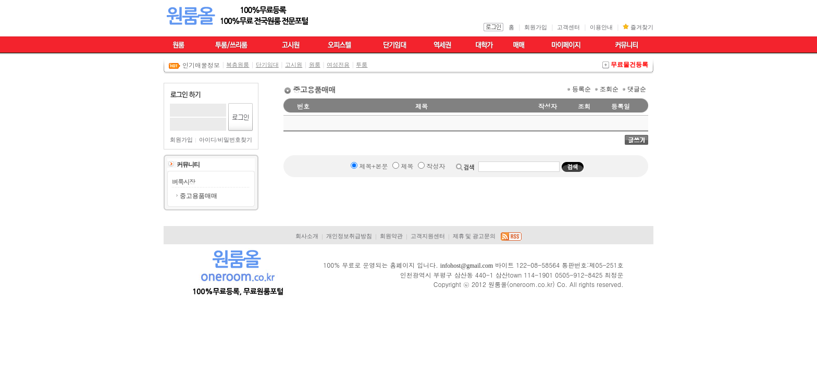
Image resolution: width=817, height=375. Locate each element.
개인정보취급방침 (349, 236)
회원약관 (391, 236)
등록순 (581, 89)
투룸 (361, 64)
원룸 (314, 64)
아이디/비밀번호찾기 (225, 140)
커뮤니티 (188, 164)
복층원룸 (237, 64)
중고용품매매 (198, 195)
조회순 (609, 89)
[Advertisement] (687, 210)
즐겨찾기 (641, 27)
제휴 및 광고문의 (474, 236)
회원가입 (535, 27)
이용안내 (601, 27)
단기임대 (267, 64)
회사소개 (306, 236)
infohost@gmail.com (466, 265)
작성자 (435, 165)
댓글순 (636, 89)
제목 (407, 165)
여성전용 (338, 64)
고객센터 (568, 27)
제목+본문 (373, 165)
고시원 (293, 64)
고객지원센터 (428, 236)
